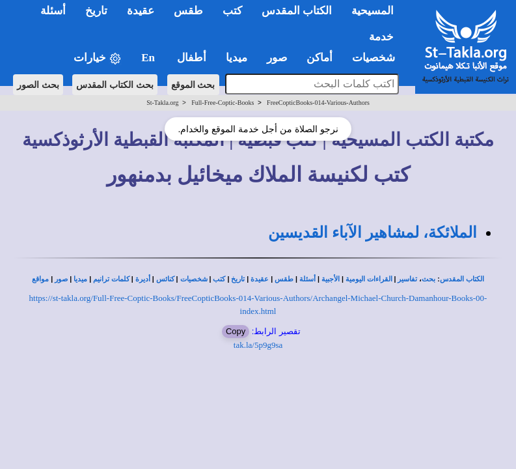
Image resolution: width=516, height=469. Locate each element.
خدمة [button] (381, 37)
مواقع (40, 279)
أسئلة (307, 279)
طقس (284, 279)
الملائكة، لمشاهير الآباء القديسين (372, 232)
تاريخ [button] (96, 11)
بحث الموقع (193, 84)
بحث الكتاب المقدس (115, 84)
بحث (428, 279)
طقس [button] (188, 11)
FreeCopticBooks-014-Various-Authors (318, 102)
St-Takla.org (162, 102)
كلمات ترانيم (111, 279)
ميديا (80, 279)
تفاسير (407, 279)
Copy (235, 331)
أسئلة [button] (53, 11)
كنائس (165, 279)
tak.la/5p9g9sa (258, 345)
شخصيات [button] (377, 57)
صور (61, 279)
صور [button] (277, 57)
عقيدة (260, 279)
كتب (219, 279)
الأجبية (330, 279)
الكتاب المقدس (462, 279)
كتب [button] (232, 11)
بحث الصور (38, 84)
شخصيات (194, 279)
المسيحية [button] (372, 11)
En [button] (149, 57)
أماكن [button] (319, 57)
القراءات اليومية (369, 279)
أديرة (142, 279)
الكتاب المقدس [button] (297, 11)
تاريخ (238, 279)
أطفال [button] (191, 57)
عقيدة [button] (140, 11)
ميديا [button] (236, 57)
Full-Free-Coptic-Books (222, 102)
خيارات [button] (98, 58)
